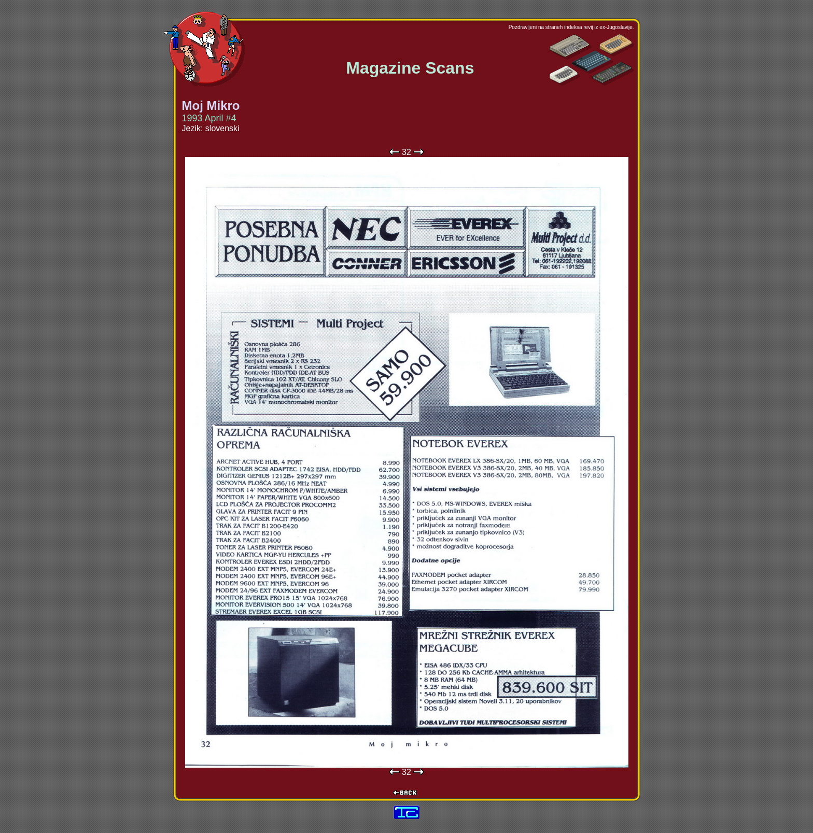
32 (406, 152)
